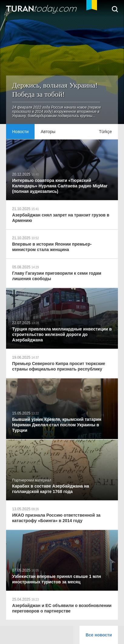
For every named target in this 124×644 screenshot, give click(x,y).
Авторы (48, 131)
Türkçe (105, 131)
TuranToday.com (42, 9)
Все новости (98, 634)
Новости (20, 131)
